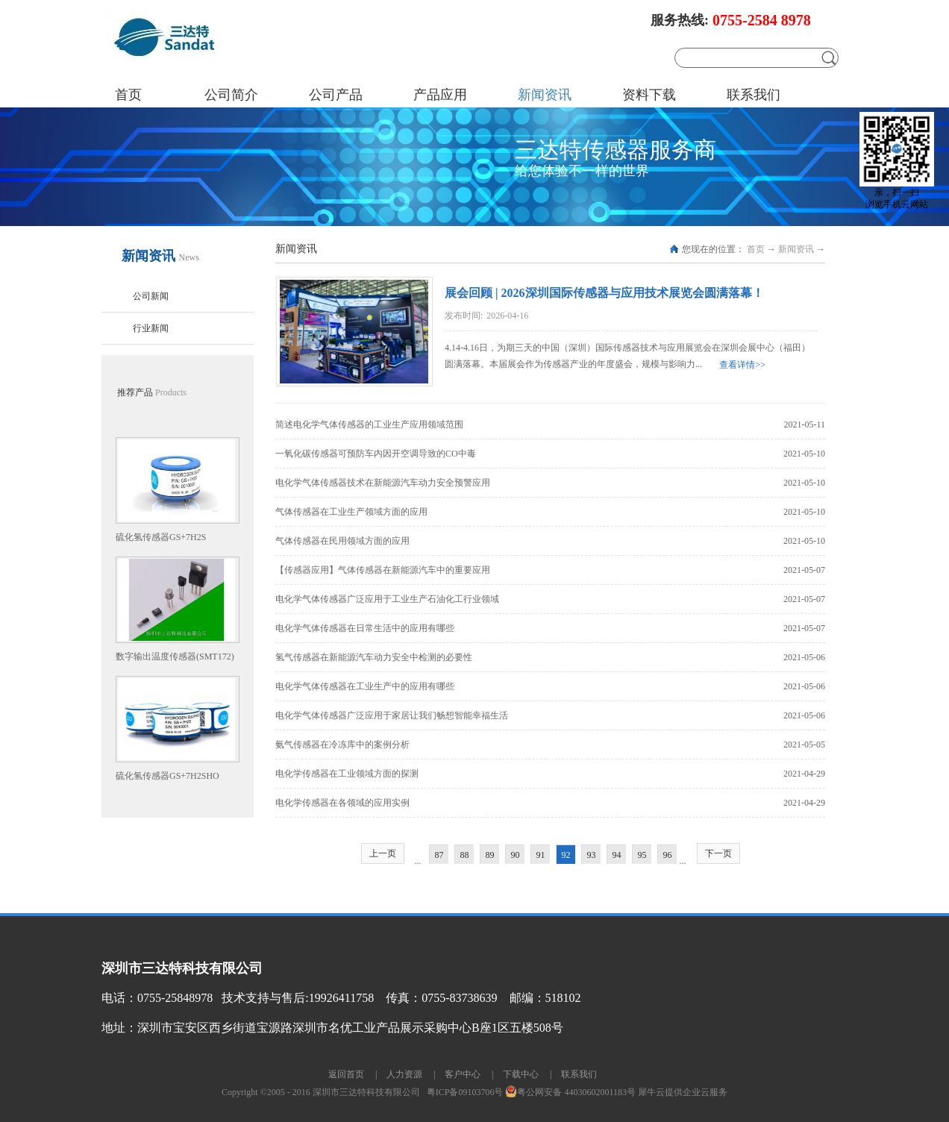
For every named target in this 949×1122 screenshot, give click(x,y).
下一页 (718, 853)
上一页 (382, 853)
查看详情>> (742, 365)
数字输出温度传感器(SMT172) (175, 656)
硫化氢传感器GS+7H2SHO (167, 776)
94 (617, 855)
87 (439, 855)
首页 (128, 94)
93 (591, 855)
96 (667, 855)
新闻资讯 (796, 249)
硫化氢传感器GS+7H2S (161, 537)
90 (515, 855)
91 (540, 855)
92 (566, 855)
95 (642, 855)
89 (490, 855)
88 (464, 855)
